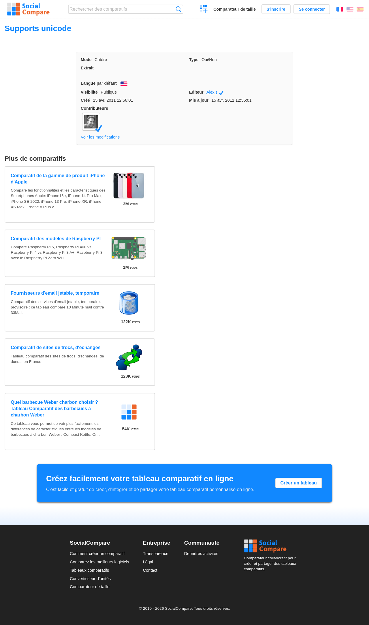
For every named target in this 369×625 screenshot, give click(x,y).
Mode (86, 59)
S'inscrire (276, 9)
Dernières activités (201, 553)
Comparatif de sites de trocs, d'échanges (55, 347)
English (350, 9)
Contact (150, 570)
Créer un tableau (298, 482)
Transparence (155, 553)
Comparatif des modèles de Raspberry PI (56, 238)
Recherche (178, 9)
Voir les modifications (100, 137)
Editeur (196, 92)
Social (271, 546)
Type (194, 59)
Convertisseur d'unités (90, 578)
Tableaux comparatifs (89, 570)
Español (360, 9)
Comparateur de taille (234, 9)
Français (339, 9)
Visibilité (89, 92)
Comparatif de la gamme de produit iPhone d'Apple (58, 178)
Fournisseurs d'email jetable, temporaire (55, 293)
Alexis (214, 92)
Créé (85, 100)
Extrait (87, 68)
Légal (148, 562)
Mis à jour (198, 100)
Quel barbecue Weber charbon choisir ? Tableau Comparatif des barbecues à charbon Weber (54, 409)
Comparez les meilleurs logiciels (99, 562)
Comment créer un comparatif (97, 553)
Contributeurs (94, 108)
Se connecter (312, 9)
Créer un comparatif (204, 10)
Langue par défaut (99, 83)
